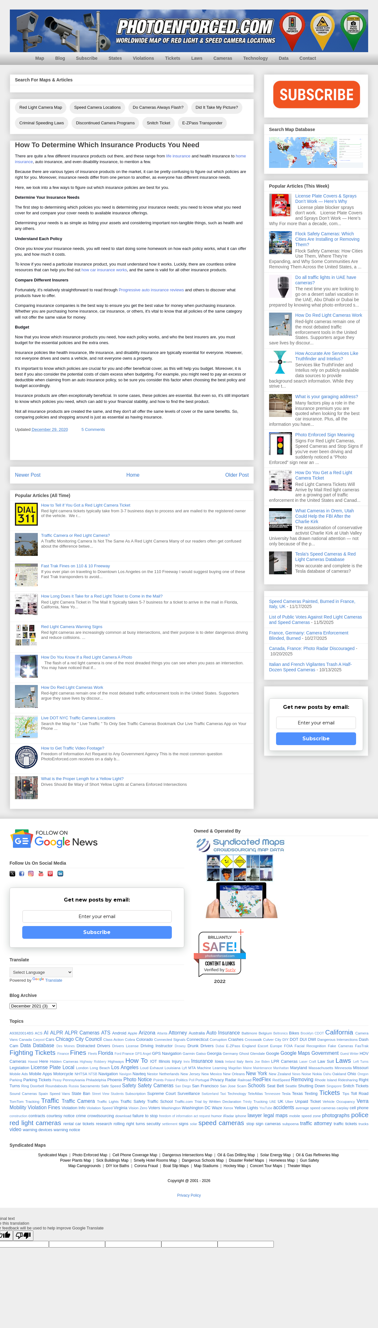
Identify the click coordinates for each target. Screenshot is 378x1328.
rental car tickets (78, 1123)
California (339, 1032)
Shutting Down (311, 1085)
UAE (272, 1101)
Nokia (317, 1074)
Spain (43, 1093)
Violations (143, 58)
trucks (363, 1124)
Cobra (130, 1039)
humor (216, 1116)
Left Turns (360, 1061)
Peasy (57, 1080)
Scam (241, 1086)
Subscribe (87, 58)
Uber (289, 1101)
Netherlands (169, 1074)
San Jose (227, 1086)
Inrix (187, 1061)
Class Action (113, 1039)
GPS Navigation (167, 1053)
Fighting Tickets (33, 1052)
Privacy (217, 1079)
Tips (345, 1093)
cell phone (359, 1107)
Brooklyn (306, 1033)
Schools (256, 1085)
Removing (302, 1079)
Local (68, 1067)
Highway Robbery (93, 1061)
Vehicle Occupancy (339, 1101)
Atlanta (162, 1033)
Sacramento (90, 1086)
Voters (154, 1107)
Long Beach (100, 1068)
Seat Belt (275, 1085)
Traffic (50, 1100)
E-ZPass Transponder (202, 123)
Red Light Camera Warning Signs (71, 626)
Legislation (19, 1067)
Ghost (244, 1053)
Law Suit (326, 1061)
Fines (78, 1052)
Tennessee (272, 1094)
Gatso (201, 1053)
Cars (50, 1039)
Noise (306, 1074)
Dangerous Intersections (337, 1039)
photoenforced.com (219, 956)
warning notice (66, 1129)
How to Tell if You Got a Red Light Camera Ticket (85, 505)
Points (158, 1080)
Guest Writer (349, 1053)
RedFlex (262, 1079)
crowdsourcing (100, 1115)
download (123, 1116)
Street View (100, 1094)
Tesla (286, 1093)
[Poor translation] (23, 1235)
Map (39, 58)
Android (119, 1033)
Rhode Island (326, 1080)
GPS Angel (143, 1053)
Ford (118, 1053)
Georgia (214, 1053)
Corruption (218, 1039)
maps (281, 1115)
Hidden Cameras (64, 1061)
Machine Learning (212, 1068)
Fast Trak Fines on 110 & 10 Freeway (75, 566)
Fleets (92, 1053)
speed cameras (221, 1122)
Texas (297, 1093)
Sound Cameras (23, 1093)
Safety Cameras (156, 1085)
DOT (294, 1039)
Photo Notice (137, 1079)
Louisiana (172, 1068)
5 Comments (93, 429)
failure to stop (145, 1115)
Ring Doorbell (32, 1086)
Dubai (220, 1046)
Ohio (352, 1073)
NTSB (93, 1074)
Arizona (146, 1032)
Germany (230, 1053)
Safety (129, 1085)
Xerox (228, 1108)
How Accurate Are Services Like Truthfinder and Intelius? (326, 356)
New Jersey (190, 1074)
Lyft (184, 1068)
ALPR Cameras (82, 1032)
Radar (230, 1079)
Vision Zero (138, 1108)
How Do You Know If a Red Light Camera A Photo (86, 657)
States (115, 58)
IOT (153, 1061)
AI (46, 1032)
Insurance (202, 1061)
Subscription (135, 1093)
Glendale (257, 1053)
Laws (196, 58)
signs (183, 1123)
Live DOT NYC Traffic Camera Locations (78, 718)
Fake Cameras (340, 1046)
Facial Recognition (310, 1046)
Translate (47, 980)
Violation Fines (44, 1107)
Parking (16, 1080)
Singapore (334, 1086)
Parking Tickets (37, 1079)
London (82, 1068)
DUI (303, 1039)
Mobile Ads (19, 1074)
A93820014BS (21, 1033)
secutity (153, 1123)
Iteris (249, 1061)
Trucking (260, 1101)
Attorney (178, 1032)
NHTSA (81, 1074)
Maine (247, 1068)
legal (269, 1115)
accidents (283, 1107)
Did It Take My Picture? (217, 107)
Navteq (138, 1073)
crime (81, 1115)
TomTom (17, 1101)
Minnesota (343, 1068)
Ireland (230, 1061)
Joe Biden (262, 1061)
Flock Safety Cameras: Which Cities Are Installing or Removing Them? (327, 239)
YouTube (265, 1108)
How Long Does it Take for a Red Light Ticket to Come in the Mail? (102, 596)
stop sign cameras (263, 1123)
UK (280, 1101)
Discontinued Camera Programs (105, 123)
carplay (343, 1108)
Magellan (235, 1068)
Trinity (247, 1101)
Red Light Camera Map (40, 107)
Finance (63, 1053)
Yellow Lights (246, 1107)
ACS (39, 1033)
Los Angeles (124, 1067)
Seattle (291, 1086)
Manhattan (281, 1068)
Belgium (265, 1033)
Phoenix (114, 1079)
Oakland (339, 1074)
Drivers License (125, 1046)
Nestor (152, 1074)
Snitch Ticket (158, 123)
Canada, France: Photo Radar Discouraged (311, 648)
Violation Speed (100, 1108)
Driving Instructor (157, 1045)
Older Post (237, 475)
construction (18, 1116)
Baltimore (249, 1033)
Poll (191, 1080)
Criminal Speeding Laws (41, 123)
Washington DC (196, 1107)
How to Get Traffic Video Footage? (72, 748)
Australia (197, 1033)
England (249, 1046)
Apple (132, 1033)
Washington (171, 1108)
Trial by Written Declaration (217, 1101)
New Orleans (234, 1074)
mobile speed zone (305, 1116)
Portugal (202, 1080)
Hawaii (33, 1061)
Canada (25, 1039)
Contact (308, 58)
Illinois (164, 1061)
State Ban (80, 1093)
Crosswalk (253, 1039)
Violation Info (73, 1107)
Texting (311, 1093)
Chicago (65, 1039)
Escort (263, 1046)
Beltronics (280, 1033)
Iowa (219, 1061)
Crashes (235, 1039)
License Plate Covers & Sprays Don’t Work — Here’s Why (326, 198)
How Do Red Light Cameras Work (72, 687)
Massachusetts (320, 1068)
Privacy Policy (189, 1195)
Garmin (189, 1053)
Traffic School (160, 1101)
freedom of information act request (184, 1116)
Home (133, 475)
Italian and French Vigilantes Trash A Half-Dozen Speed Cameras (310, 667)
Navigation (108, 1073)
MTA (192, 1068)
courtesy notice (61, 1115)
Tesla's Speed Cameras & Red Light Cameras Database (325, 556)
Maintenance (262, 1068)
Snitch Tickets (355, 1085)
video (15, 1129)
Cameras (222, 58)
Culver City (272, 1039)
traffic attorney (316, 1123)
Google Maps (295, 1053)
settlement (169, 1124)
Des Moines (66, 1046)
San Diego (183, 1086)
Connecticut (197, 1039)
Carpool (38, 1039)
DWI (312, 1039)
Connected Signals (169, 1039)
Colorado (144, 1039)
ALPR (56, 1032)
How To (136, 1060)
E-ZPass (233, 1046)
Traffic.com (184, 1101)
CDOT (319, 1033)
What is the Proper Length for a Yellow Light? (82, 778)
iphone (240, 1116)
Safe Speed (111, 1086)
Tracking (32, 1101)
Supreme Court (161, 1093)
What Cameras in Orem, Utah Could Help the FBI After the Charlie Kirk (324, 516)
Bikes (294, 1033)
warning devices (37, 1129)
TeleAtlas (255, 1093)
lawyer (254, 1115)
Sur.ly (230, 969)
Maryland (298, 1067)
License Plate (46, 1067)
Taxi (223, 1094)
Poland (170, 1080)
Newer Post (28, 475)
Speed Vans (60, 1093)
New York (256, 1073)
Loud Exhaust (151, 1068)
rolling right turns (129, 1123)
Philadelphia (96, 1080)
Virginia (120, 1107)
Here (43, 1061)
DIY (285, 1039)
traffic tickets (345, 1123)
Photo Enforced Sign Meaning (324, 434)
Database (43, 1045)
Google (272, 1053)
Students (117, 1094)
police (359, 1114)
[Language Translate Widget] (41, 972)
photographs (336, 1115)
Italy (240, 1061)
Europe (276, 1046)
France (128, 1053)
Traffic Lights (107, 1101)
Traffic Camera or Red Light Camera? (75, 535)
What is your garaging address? (326, 396)
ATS (105, 1032)
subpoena (290, 1124)
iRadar (228, 1116)
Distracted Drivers (93, 1045)
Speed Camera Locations (97, 107)
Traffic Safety (132, 1101)
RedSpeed (281, 1080)
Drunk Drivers (200, 1045)
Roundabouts (56, 1086)
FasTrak (361, 1046)
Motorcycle (63, 1073)
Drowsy (180, 1046)
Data (283, 58)
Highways (116, 1061)
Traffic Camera (78, 1101)
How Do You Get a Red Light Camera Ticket (323, 475)
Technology (255, 58)
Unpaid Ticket (308, 1101)
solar (193, 1124)
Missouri (360, 1067)
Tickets (172, 58)
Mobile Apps (40, 1073)
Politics (182, 1080)
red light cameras (35, 1122)
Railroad (245, 1080)
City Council (88, 1039)
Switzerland (210, 1094)
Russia (74, 1086)
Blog (60, 58)
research (104, 1123)
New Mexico (211, 1074)
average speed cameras (316, 1108)
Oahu (327, 1074)
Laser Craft (307, 1061)
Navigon (125, 1074)
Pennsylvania (74, 1080)
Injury (177, 1061)
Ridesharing (348, 1080)
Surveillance (188, 1093)
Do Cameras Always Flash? (158, 107)
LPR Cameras (284, 1061)
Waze (217, 1107)
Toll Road (359, 1093)
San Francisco (205, 1085)
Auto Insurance (223, 1032)
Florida (105, 1053)
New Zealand (280, 1074)
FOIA (288, 1046)
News (296, 1074)
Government (325, 1053)
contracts (37, 1115)
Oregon (362, 1074)
